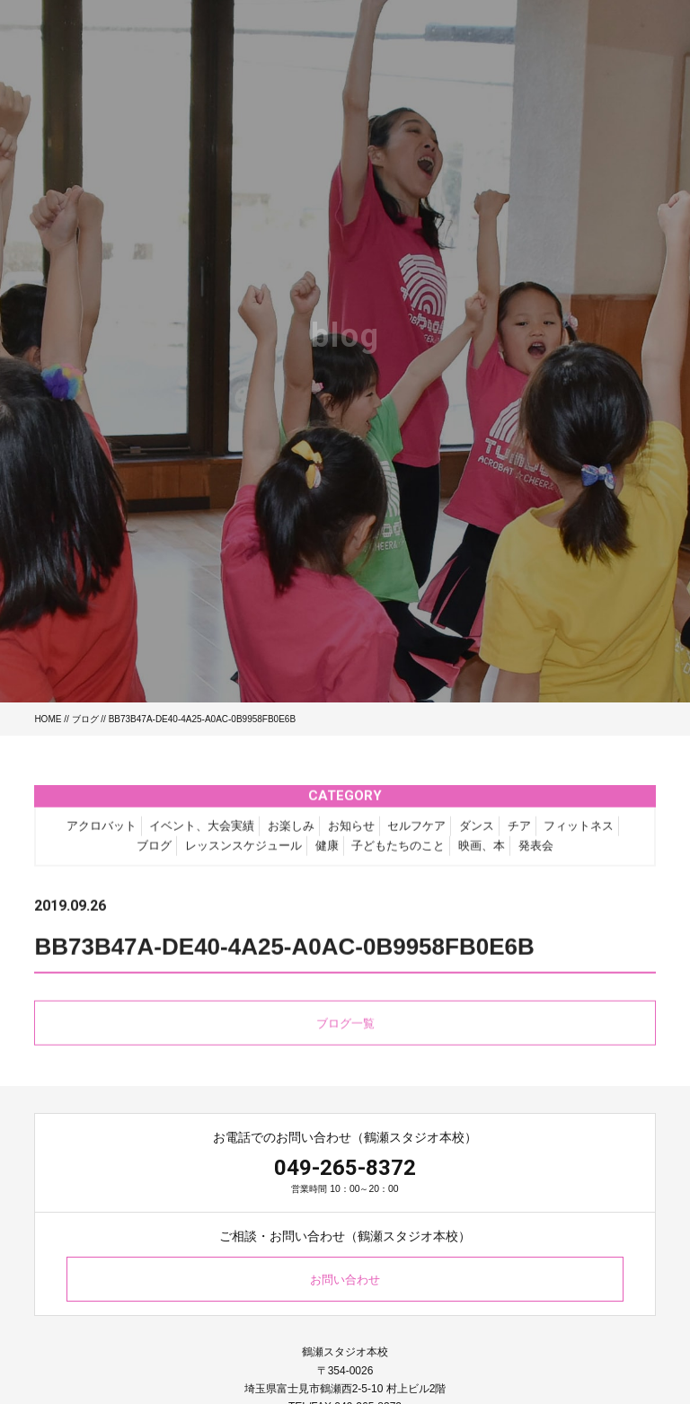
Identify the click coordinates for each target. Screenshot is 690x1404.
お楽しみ (291, 832)
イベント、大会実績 (201, 832)
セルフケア (416, 832)
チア (519, 832)
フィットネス (579, 832)
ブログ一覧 (345, 1029)
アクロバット (101, 832)
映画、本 (481, 852)
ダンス (476, 832)
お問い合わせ (345, 1279)
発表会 (535, 852)
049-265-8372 (345, 1167)
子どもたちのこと (398, 852)
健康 (327, 852)
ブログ (85, 719)
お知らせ (351, 832)
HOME (47, 719)
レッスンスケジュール (243, 852)
